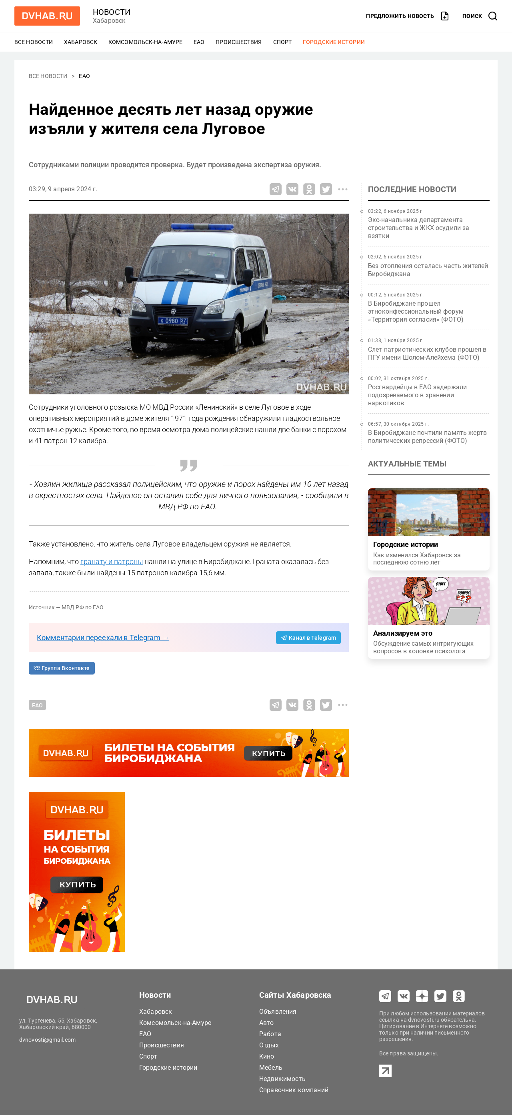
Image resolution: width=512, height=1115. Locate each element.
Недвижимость (282, 1079)
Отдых (269, 1045)
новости (111, 12)
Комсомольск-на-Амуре (145, 42)
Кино (266, 1056)
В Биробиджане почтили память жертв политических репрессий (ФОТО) (427, 436)
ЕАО (199, 42)
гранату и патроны (111, 561)
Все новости (33, 42)
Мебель (270, 1067)
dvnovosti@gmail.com (47, 1040)
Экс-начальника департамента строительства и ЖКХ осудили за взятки (419, 228)
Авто (266, 1023)
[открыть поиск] (480, 16)
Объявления (278, 1011)
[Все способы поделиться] (343, 189)
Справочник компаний (293, 1090)
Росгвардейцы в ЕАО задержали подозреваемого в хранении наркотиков (417, 395)
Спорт (282, 42)
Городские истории (334, 42)
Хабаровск (80, 42)
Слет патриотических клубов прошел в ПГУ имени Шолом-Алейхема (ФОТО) (427, 353)
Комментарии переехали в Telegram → (103, 637)
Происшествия (239, 42)
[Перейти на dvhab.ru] (47, 16)
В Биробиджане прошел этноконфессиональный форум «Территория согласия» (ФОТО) (416, 311)
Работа (270, 1034)
